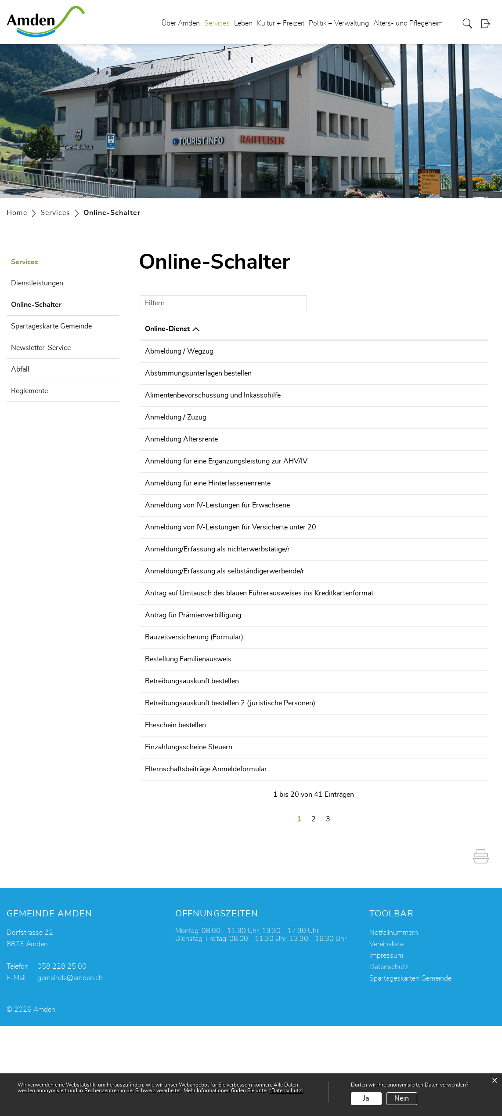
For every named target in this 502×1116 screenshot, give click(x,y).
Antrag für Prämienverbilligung (193, 674)
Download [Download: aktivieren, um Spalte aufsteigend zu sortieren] (462, 328)
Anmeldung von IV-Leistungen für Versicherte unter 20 (230, 576)
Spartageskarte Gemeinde (51, 326)
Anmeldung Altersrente (181, 477)
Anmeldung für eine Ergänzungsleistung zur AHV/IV (226, 502)
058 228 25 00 (62, 1056)
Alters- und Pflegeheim (408, 23)
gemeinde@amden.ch (70, 1067)
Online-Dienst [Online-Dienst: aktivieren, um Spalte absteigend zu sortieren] (167, 328)
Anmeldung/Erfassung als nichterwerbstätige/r (217, 600)
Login (488, 24)
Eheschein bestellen (175, 797)
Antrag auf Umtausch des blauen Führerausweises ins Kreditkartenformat (259, 649)
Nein (401, 1098)
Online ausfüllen (420, 356)
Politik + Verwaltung (339, 23)
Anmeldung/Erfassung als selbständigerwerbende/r (224, 625)
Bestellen (420, 478)
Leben (243, 23)
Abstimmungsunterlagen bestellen (198, 385)
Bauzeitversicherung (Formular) (194, 699)
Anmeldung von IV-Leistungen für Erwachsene (217, 551)
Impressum (386, 1045)
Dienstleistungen (37, 283)
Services (217, 23)
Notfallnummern (393, 1022)
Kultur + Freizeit (280, 23)
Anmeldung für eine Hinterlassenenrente (208, 526)
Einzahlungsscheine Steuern (188, 822)
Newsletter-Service (41, 347)
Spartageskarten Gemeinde (410, 1068)
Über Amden (181, 23)
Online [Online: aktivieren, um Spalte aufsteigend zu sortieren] (410, 328)
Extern (467, 478)
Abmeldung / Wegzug (179, 351)
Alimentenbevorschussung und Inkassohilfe (213, 419)
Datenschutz (388, 1056)
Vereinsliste (386, 1033)
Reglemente (29, 390)
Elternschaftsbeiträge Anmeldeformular (206, 856)
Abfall (20, 369)
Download (466, 419)
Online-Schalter (58, 303)
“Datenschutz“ (286, 1090)
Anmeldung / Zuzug (175, 443)
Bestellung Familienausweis (188, 723)
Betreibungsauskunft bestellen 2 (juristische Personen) (230, 773)
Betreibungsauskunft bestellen (192, 748)
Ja (366, 1098)
